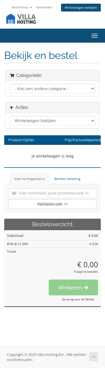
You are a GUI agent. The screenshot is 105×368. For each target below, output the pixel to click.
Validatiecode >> (52, 204)
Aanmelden (44, 7)
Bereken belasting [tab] (67, 179)
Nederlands (21, 7)
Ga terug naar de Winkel (78, 299)
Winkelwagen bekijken (81, 7)
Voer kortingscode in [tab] (29, 179)
